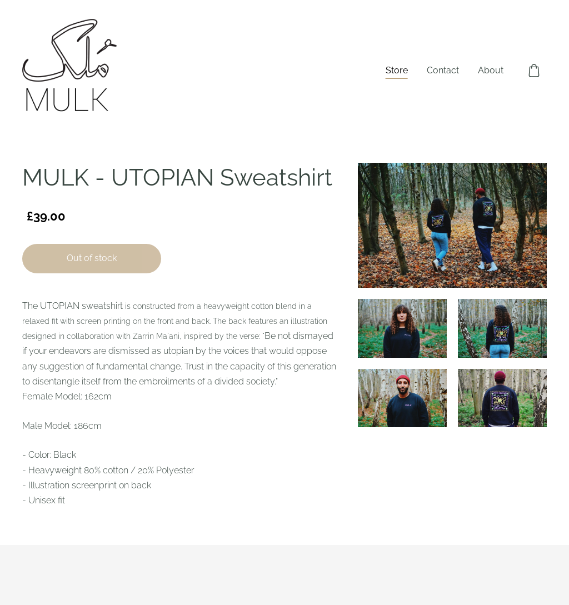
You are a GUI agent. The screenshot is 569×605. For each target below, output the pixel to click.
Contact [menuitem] (443, 70)
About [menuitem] (490, 70)
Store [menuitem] (397, 70)
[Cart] (534, 70)
